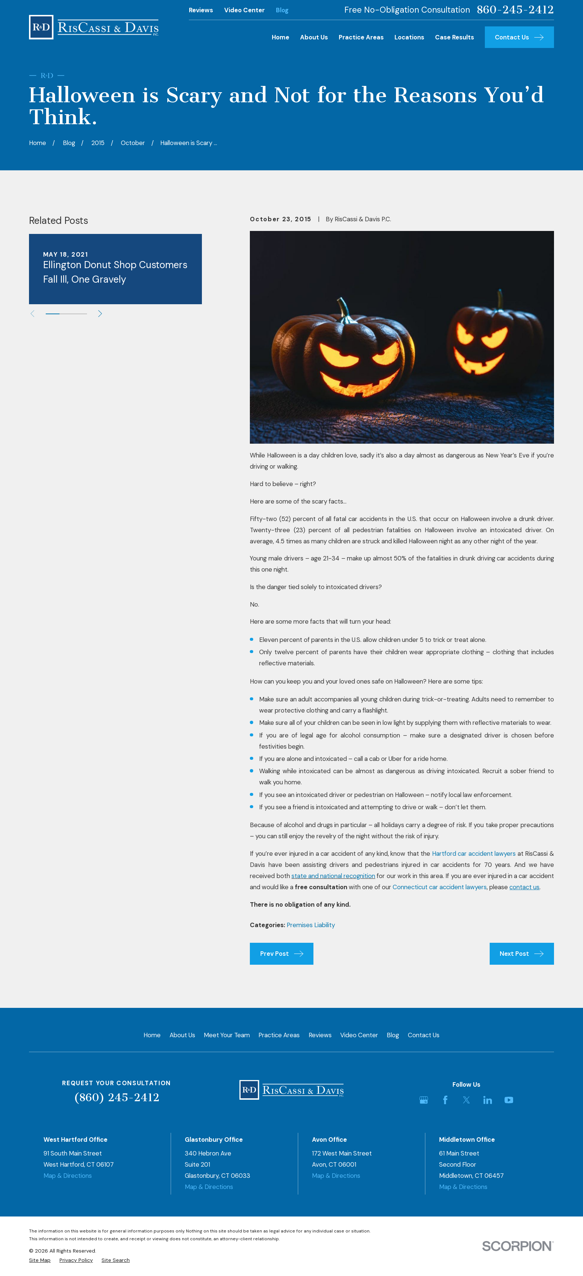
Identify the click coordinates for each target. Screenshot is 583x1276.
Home (152, 1035)
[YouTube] (509, 1100)
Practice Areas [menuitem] (361, 37)
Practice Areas (279, 1035)
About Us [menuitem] (314, 37)
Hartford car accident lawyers (474, 853)
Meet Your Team (227, 1035)
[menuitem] (40, 1260)
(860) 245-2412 (117, 1097)
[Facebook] (445, 1100)
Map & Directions (68, 1175)
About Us (182, 1035)
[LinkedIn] (487, 1100)
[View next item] (100, 313)
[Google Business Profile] (423, 1100)
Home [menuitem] (280, 37)
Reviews (201, 10)
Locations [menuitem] (409, 37)
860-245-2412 (515, 10)
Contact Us (423, 1035)
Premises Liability (311, 925)
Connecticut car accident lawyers (440, 887)
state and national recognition (333, 876)
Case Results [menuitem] (454, 37)
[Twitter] (466, 1100)
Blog (282, 10)
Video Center (244, 10)
